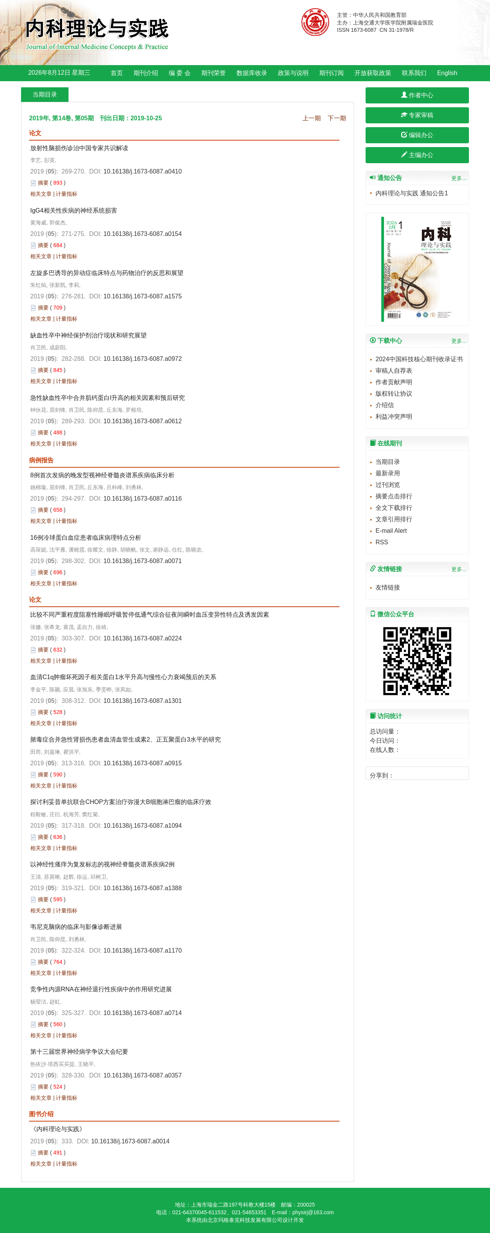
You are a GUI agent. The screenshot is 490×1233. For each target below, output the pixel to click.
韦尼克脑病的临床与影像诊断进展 (76, 927)
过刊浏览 (388, 484)
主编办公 (417, 155)
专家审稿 (417, 115)
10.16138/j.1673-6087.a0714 (142, 1013)
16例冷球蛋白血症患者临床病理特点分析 (85, 537)
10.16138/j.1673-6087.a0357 (142, 1075)
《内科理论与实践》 (57, 1129)
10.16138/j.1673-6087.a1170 (142, 950)
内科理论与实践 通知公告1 (412, 193)
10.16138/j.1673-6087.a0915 (142, 763)
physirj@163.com (313, 1212)
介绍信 (385, 405)
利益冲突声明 (394, 416)
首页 (117, 73)
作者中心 (417, 95)
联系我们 (414, 73)
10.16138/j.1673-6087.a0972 (142, 358)
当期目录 (388, 461)
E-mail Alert (391, 530)
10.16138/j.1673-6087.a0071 (142, 561)
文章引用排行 (394, 519)
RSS (382, 542)
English (447, 73)
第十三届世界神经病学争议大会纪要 (79, 1051)
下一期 (337, 118)
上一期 (311, 118)
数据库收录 (252, 73)
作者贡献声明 (394, 382)
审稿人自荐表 (394, 370)
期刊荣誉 (213, 73)
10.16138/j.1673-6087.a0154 (142, 234)
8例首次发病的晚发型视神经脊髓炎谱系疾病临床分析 (102, 475)
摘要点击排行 (394, 496)
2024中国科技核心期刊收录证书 (419, 359)
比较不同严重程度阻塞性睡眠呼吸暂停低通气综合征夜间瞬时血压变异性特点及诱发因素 (149, 614)
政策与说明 (293, 73)
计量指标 (66, 194)
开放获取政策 (372, 73)
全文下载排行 (394, 507)
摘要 (43, 183)
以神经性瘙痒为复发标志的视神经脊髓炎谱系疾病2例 (102, 864)
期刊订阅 (331, 73)
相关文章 (41, 194)
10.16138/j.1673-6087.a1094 (142, 825)
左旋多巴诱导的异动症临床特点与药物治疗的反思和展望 (106, 273)
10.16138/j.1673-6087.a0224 (142, 638)
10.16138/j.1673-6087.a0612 (142, 421)
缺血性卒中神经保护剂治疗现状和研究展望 (88, 335)
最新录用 (388, 473)
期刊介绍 (146, 73)
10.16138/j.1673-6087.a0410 (142, 171)
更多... (459, 178)
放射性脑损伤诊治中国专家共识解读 (79, 148)
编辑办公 (417, 135)
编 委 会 (180, 73)
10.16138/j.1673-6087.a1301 (142, 701)
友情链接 (388, 587)
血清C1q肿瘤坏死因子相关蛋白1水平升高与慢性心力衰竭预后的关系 (123, 677)
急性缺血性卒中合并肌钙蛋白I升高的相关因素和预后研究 (107, 398)
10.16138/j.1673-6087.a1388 (142, 888)
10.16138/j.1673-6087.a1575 (142, 296)
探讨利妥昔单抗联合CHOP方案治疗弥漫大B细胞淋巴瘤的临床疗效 (120, 802)
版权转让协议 (394, 393)
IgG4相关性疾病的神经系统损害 (73, 210)
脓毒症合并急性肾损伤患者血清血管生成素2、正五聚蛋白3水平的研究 (125, 739)
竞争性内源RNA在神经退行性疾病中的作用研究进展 (101, 989)
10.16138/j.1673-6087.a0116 (142, 498)
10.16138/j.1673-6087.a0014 (130, 1141)
